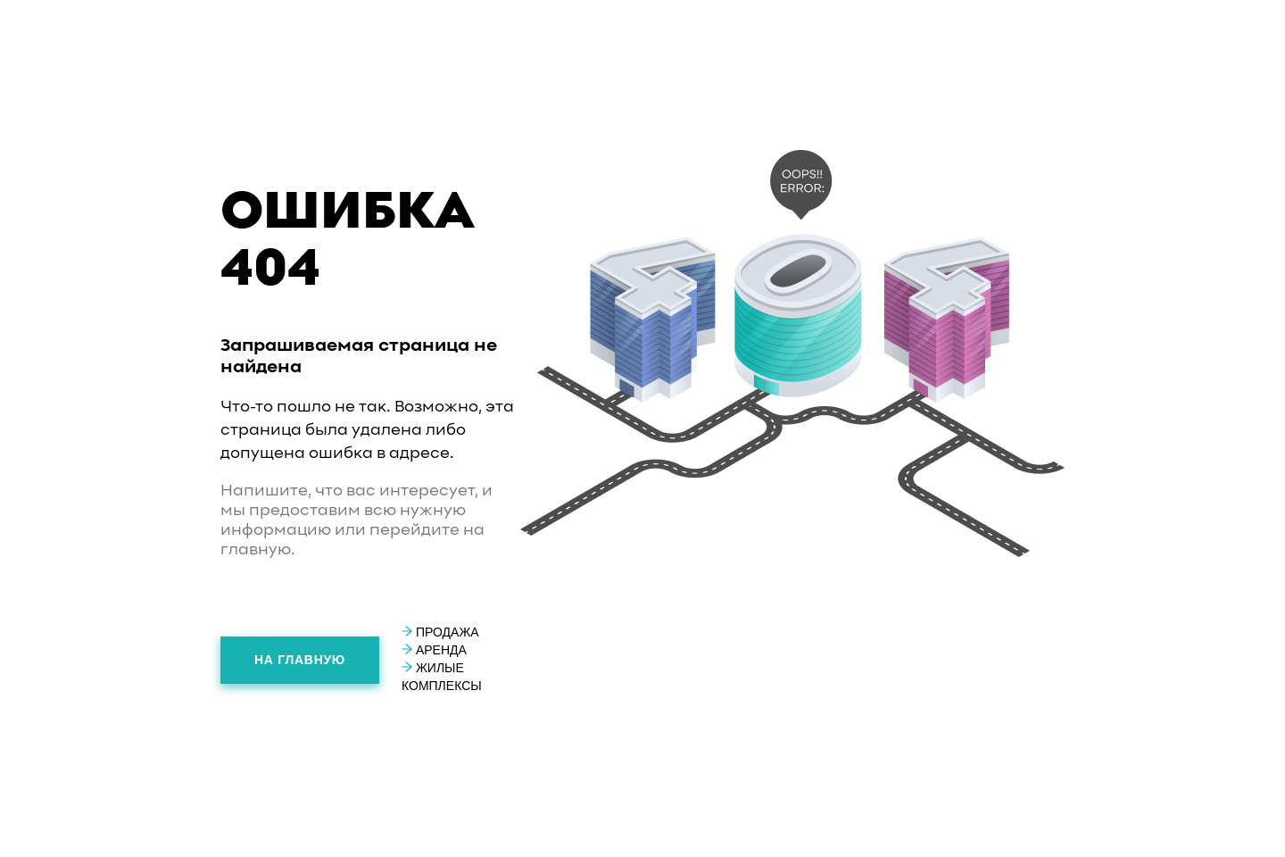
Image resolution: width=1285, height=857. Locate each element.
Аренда (434, 650)
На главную (299, 660)
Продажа (440, 632)
